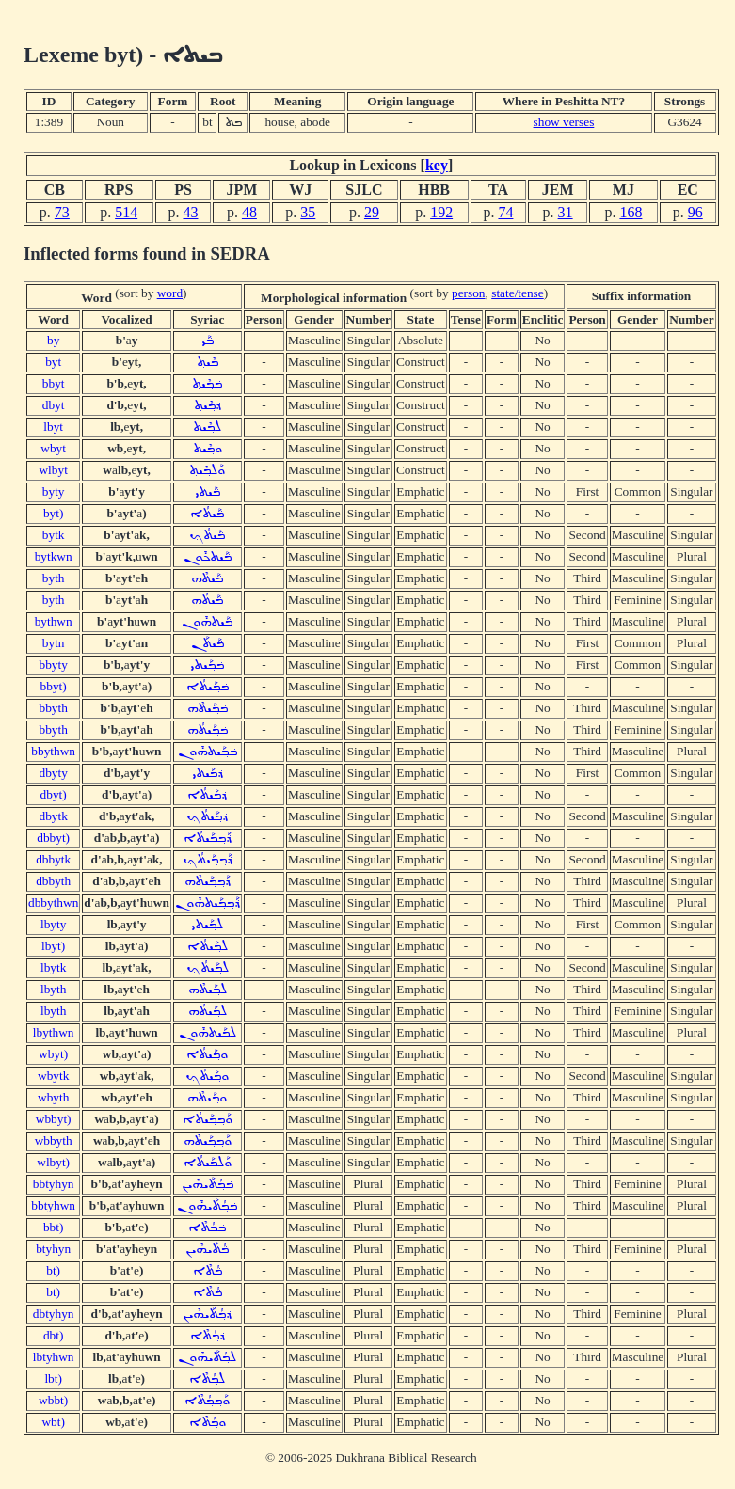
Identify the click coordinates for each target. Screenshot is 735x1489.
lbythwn (53, 1032)
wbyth (53, 1097)
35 (307, 212)
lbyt (53, 427)
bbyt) (53, 686)
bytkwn (53, 556)
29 (371, 212)
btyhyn (53, 1249)
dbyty (53, 773)
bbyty (53, 664)
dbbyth (53, 881)
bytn (53, 643)
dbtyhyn (53, 1314)
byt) (53, 513)
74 (505, 212)
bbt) (53, 1227)
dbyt (53, 405)
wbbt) (53, 1400)
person (469, 293)
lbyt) (53, 946)
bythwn (53, 621)
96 (695, 212)
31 (565, 212)
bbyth (53, 708)
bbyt (53, 383)
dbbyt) (53, 838)
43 (190, 212)
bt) (53, 1270)
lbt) (53, 1378)
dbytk (53, 816)
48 (249, 212)
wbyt (53, 448)
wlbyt (53, 470)
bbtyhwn (53, 1205)
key (436, 165)
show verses (564, 122)
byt (53, 362)
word (170, 293)
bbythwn (53, 751)
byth (53, 578)
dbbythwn (53, 902)
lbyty (53, 924)
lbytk (53, 967)
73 (62, 212)
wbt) (52, 1422)
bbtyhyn (53, 1184)
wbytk (53, 1076)
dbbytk (53, 859)
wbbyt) (54, 1119)
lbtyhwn (53, 1357)
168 (630, 212)
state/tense (517, 293)
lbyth (53, 989)
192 (441, 212)
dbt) (53, 1335)
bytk (53, 535)
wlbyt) (53, 1162)
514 (126, 212)
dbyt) (53, 794)
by (53, 340)
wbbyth (53, 1140)
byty (53, 491)
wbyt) (53, 1054)
